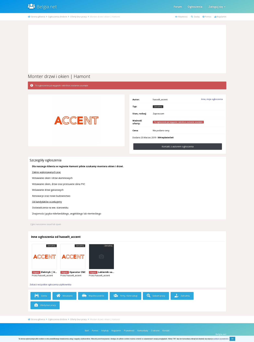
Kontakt (165, 330)
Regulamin (220, 16)
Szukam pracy (156, 295)
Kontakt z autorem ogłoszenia (178, 146)
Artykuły (105, 330)
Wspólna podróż (93, 295)
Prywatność (129, 330)
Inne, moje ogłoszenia (212, 99)
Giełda (40, 295)
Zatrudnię (182, 295)
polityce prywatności (221, 339)
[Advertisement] (127, 49)
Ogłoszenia (195, 6)
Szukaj (195, 16)
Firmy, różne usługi (125, 295)
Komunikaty (142, 330)
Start (87, 330)
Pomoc (206, 16)
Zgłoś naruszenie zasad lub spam (45, 224)
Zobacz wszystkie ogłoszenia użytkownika (50, 284)
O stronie (155, 330)
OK (232, 339)
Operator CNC (77, 272)
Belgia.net (47, 6)
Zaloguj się (216, 6)
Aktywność (181, 16)
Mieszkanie (64, 295)
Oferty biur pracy (45, 305)
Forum (178, 6)
